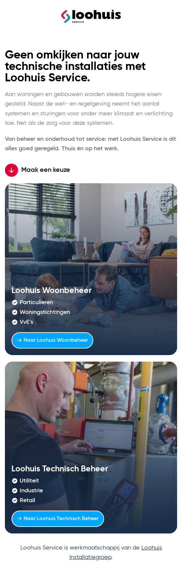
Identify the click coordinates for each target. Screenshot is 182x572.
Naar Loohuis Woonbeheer (52, 340)
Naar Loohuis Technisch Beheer (58, 518)
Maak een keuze (37, 170)
